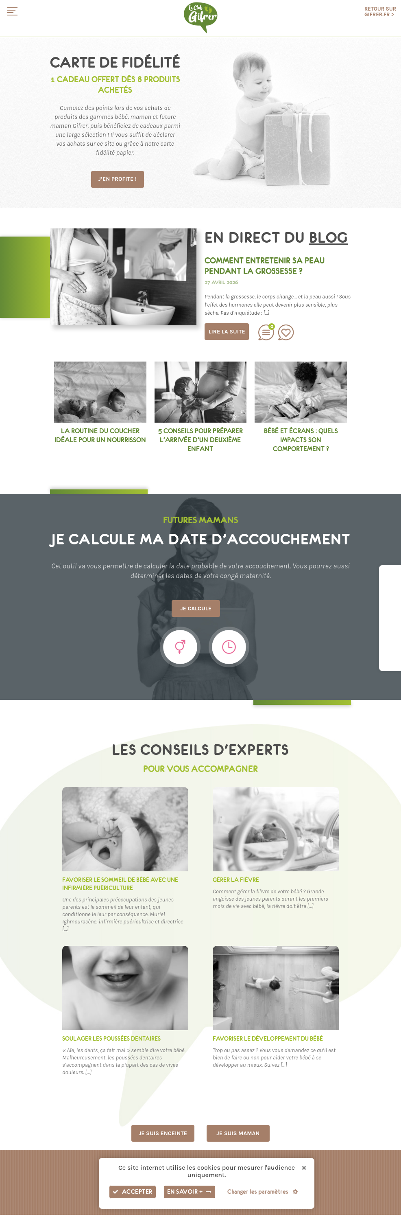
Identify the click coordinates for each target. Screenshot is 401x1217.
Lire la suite (227, 331)
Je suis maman (238, 1134)
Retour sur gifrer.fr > (380, 12)
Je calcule (200, 609)
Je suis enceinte (163, 1134)
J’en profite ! (119, 179)
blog (328, 237)
